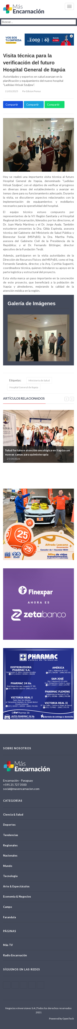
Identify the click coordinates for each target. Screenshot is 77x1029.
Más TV (8, 945)
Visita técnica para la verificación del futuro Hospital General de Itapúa (34, 63)
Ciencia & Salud (13, 814)
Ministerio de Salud (39, 380)
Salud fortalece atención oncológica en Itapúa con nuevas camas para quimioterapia (37, 452)
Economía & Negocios (17, 896)
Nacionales (10, 855)
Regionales (10, 845)
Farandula (9, 917)
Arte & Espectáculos (16, 886)
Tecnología (10, 876)
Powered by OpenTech (61, 1018)
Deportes (9, 824)
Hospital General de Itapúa (23, 387)
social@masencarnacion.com (21, 788)
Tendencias (10, 835)
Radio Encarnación (15, 955)
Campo (7, 907)
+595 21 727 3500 (14, 784)
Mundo (7, 866)
